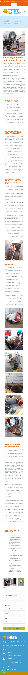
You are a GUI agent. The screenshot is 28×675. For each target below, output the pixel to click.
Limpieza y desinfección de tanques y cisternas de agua (14, 613)
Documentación (21, 645)
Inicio (4, 645)
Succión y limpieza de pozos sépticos (12, 625)
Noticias (4, 647)
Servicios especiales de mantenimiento (12, 621)
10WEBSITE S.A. (15, 673)
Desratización (7, 605)
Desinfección (7, 598)
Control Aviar (7, 592)
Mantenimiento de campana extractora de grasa (13, 617)
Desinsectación (8, 602)
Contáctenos (9, 647)
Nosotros (7, 645)
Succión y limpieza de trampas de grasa (12, 628)
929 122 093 (22, 1)
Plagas (11, 645)
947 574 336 (14, 1)
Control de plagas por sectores (11, 595)
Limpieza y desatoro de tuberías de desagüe (13, 608)
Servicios (15, 645)
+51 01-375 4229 (4, 1)
